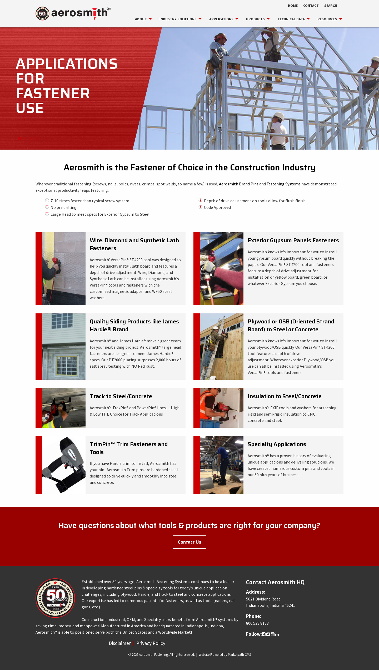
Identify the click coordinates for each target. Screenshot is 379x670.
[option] (189, 88)
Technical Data (291, 19)
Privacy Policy (150, 643)
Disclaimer (120, 643)
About (141, 19)
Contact (311, 5)
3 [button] (30, 138)
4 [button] (35, 138)
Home (293, 5)
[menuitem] (141, 19)
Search (330, 5)
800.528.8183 (257, 623)
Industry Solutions (178, 19)
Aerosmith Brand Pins (239, 183)
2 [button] (24, 138)
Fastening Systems (284, 183)
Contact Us (189, 542)
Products (255, 19)
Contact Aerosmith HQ (275, 582)
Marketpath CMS (239, 654)
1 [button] (19, 138)
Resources (327, 19)
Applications (221, 19)
